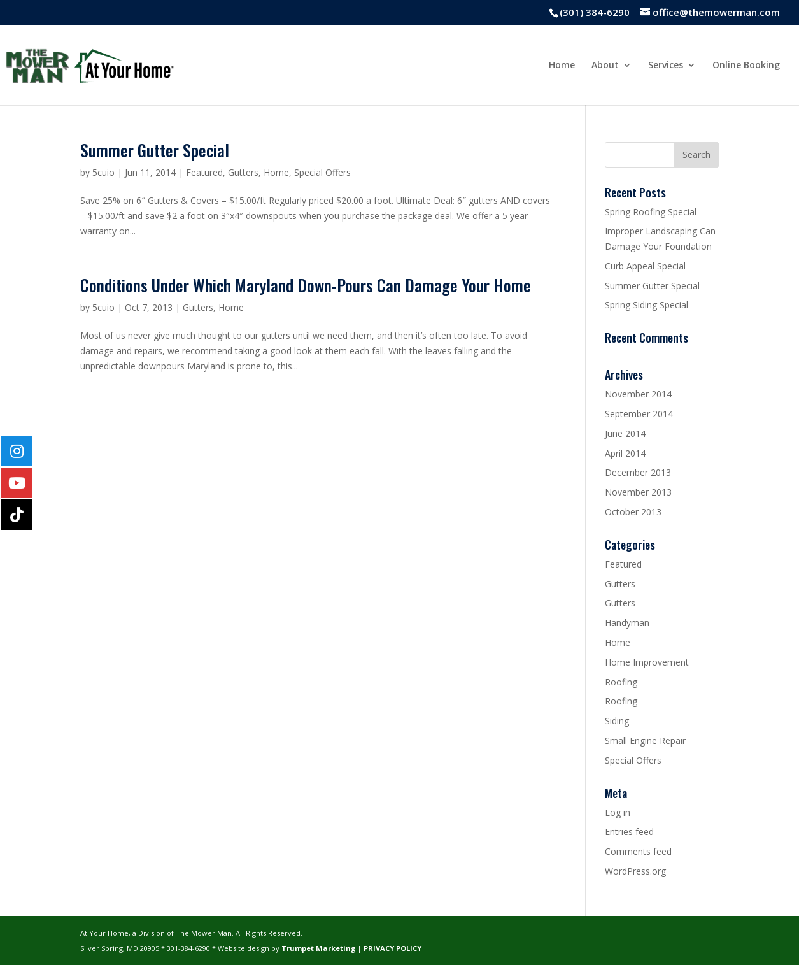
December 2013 (638, 472)
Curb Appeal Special (645, 266)
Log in (617, 812)
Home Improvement (647, 662)
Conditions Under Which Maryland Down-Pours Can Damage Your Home (305, 285)
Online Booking (746, 66)
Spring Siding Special (646, 305)
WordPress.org (635, 871)
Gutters (243, 172)
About (605, 66)
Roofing (621, 682)
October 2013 (633, 512)
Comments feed (638, 851)
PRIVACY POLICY (392, 948)
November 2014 (638, 394)
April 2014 (625, 453)
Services (665, 66)
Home (562, 66)
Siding (617, 721)
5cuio (103, 172)
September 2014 (639, 414)
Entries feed (629, 832)
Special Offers (322, 172)
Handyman (627, 623)
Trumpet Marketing (318, 948)
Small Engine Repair (645, 740)
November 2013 (638, 492)
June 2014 (625, 433)
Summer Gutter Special (154, 150)
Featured (204, 172)
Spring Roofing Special (650, 212)
